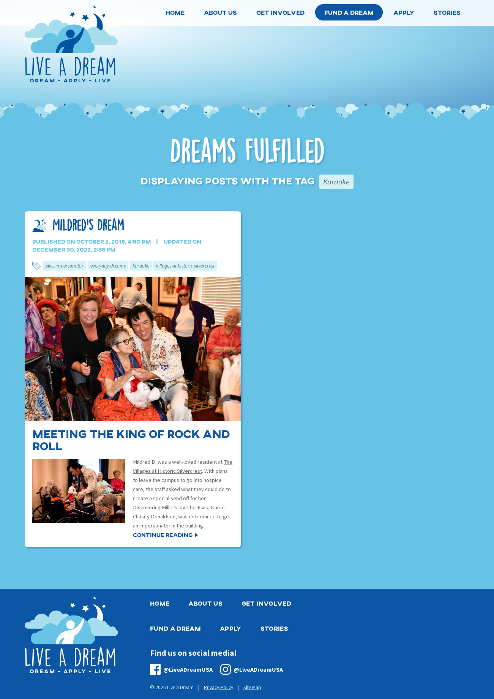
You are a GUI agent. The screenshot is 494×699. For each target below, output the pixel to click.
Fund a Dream (349, 12)
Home (159, 603)
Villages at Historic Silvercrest (185, 266)
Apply (230, 628)
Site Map (252, 687)
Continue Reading (163, 534)
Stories (274, 628)
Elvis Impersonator (65, 266)
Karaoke (141, 266)
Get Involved (266, 603)
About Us (205, 603)
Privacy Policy (218, 687)
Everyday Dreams (108, 266)
